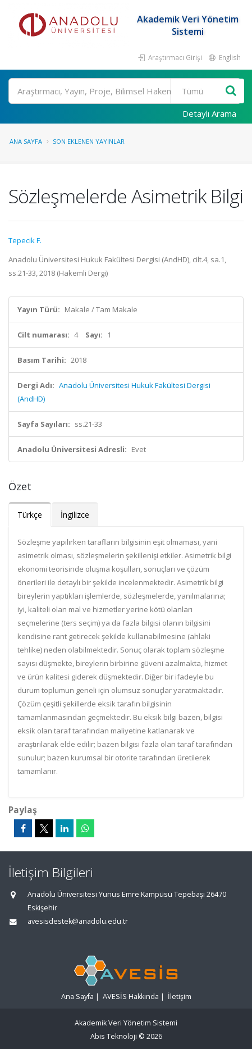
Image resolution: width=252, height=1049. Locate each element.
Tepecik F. (25, 240)
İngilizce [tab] (75, 514)
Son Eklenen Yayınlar (89, 141)
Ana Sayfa (26, 141)
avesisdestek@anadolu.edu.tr (78, 921)
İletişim (179, 996)
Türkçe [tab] (29, 514)
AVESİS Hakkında (131, 996)
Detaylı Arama (209, 113)
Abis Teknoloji (113, 1036)
